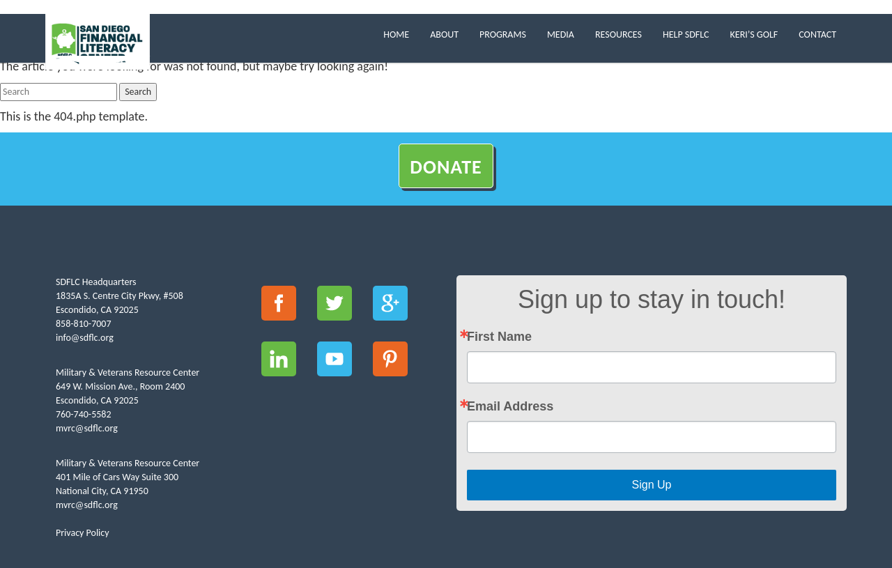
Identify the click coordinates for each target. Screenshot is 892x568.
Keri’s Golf (754, 34)
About (444, 34)
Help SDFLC (686, 34)
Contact (817, 34)
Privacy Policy (82, 533)
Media (560, 34)
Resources (618, 34)
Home (396, 34)
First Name (499, 336)
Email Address (510, 406)
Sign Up (652, 485)
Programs (502, 34)
